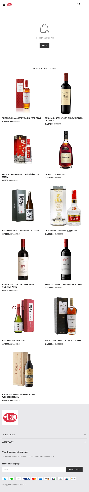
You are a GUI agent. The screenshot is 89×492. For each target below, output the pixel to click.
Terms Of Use (8, 434)
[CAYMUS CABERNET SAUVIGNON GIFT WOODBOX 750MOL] (23, 375)
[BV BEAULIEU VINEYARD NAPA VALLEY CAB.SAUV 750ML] (23, 265)
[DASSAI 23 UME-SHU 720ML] (23, 320)
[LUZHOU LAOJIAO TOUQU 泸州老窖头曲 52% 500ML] (23, 155)
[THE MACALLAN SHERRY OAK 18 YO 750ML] (66, 320)
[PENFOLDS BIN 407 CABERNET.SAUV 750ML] (66, 264)
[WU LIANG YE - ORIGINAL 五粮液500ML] (66, 210)
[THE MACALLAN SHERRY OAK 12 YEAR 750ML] (23, 98)
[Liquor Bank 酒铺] (9, 4)
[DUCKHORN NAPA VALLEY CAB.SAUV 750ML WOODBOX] (66, 99)
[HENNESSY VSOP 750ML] (66, 154)
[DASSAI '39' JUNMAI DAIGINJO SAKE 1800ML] (23, 210)
